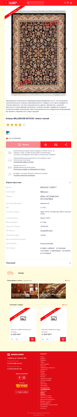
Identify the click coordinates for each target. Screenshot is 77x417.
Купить (23, 144)
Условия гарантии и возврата (24, 175)
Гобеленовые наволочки (47, 368)
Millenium (44, 192)
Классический (46, 243)
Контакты (43, 408)
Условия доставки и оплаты (24, 162)
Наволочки (43, 369)
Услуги (42, 392)
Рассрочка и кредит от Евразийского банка (29, 169)
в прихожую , (56, 250)
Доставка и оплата (46, 396)
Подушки (43, 375)
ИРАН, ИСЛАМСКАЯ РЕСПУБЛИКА (49, 197)
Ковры (42, 357)
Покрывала (43, 385)
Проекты (43, 394)
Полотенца (43, 384)
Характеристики (39, 182)
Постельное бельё (45, 380)
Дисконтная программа (47, 399)
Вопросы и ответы (46, 401)
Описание (38, 263)
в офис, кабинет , (48, 248)
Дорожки (43, 359)
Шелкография (44, 364)
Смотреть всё (27, 280)
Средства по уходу (46, 378)
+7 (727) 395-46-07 (35, 3)
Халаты (42, 382)
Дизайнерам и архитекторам (49, 405)
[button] (65, 280)
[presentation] (10, 48)
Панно (42, 362)
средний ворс (46, 230)
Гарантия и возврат (46, 397)
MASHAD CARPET (48, 187)
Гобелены (43, 360)
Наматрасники (44, 387)
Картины (43, 366)
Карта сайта (22, 392)
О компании (44, 406)
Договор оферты (45, 403)
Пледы (42, 373)
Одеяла (42, 371)
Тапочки (42, 376)
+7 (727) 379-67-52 (14, 369)
